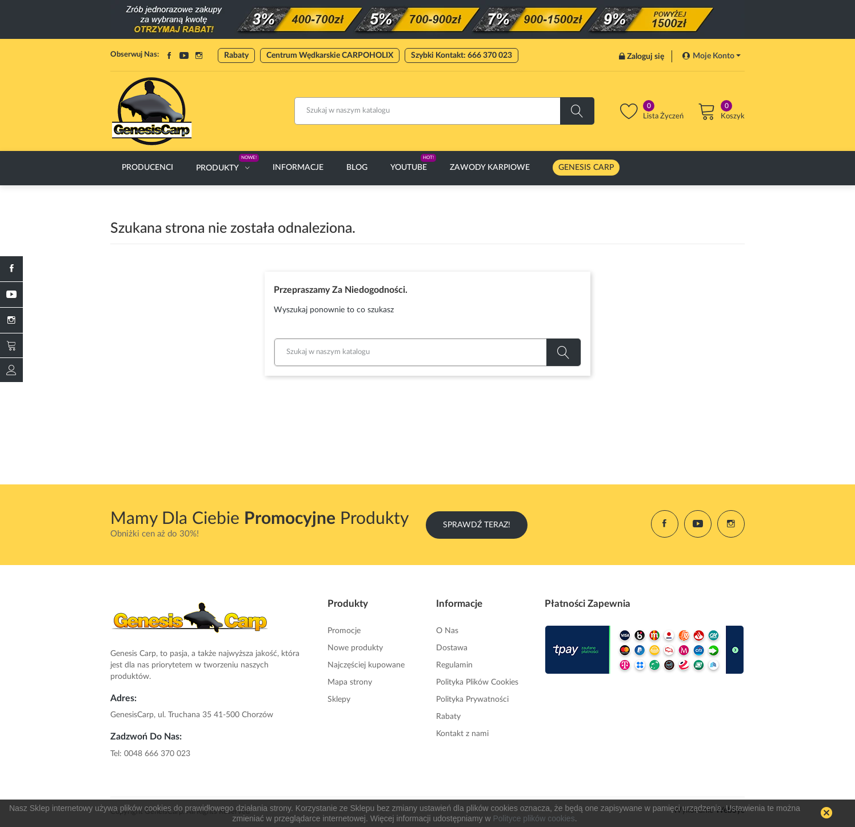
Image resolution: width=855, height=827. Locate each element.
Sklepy (338, 699)
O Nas (447, 631)
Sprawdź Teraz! (476, 524)
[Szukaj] (444, 111)
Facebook (169, 55)
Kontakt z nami (462, 734)
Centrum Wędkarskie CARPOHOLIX (329, 55)
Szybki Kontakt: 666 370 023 (461, 55)
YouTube (184, 55)
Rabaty (236, 55)
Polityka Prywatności (472, 699)
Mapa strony (349, 682)
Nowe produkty (355, 648)
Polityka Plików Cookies (477, 682)
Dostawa (452, 648)
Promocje (344, 631)
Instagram (198, 55)
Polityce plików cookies (533, 818)
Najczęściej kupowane (366, 665)
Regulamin (454, 665)
